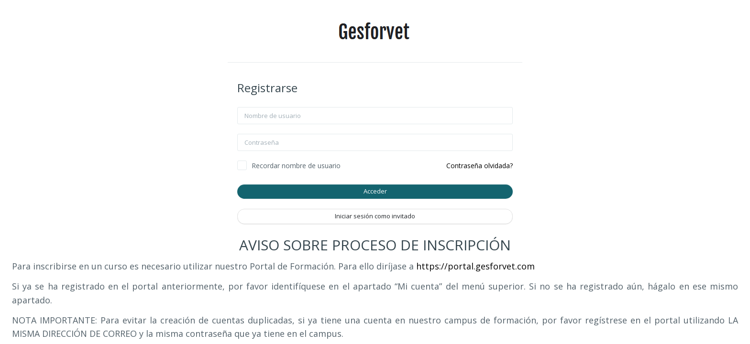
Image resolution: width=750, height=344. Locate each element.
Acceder (375, 191)
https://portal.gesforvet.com (475, 266)
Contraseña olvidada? (479, 165)
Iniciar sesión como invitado (375, 216)
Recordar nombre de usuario (296, 165)
